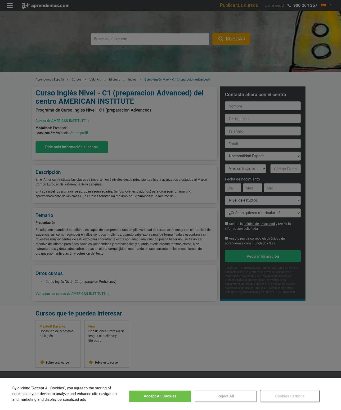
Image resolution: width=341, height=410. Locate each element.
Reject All (225, 396)
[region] (170, 394)
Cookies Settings (290, 396)
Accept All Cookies (160, 396)
